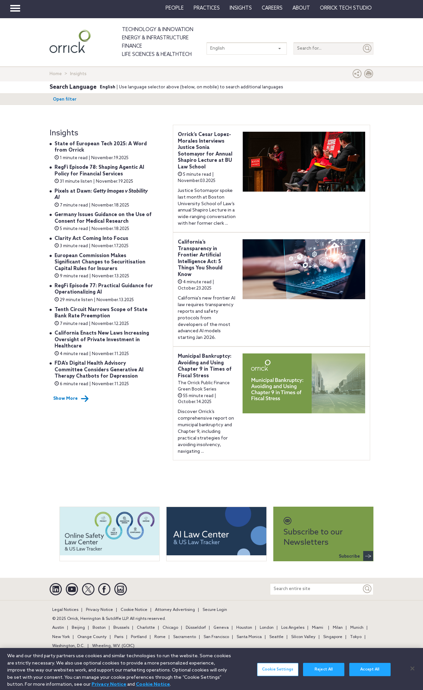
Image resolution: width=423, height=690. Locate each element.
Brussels (121, 627)
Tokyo (356, 637)
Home (56, 73)
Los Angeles (292, 627)
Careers (272, 8)
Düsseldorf (196, 627)
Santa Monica (249, 637)
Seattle (276, 637)
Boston (99, 627)
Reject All (324, 672)
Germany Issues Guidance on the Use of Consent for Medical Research (103, 218)
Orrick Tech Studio (346, 8)
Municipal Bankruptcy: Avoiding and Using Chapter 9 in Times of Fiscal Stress (205, 366)
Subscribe (356, 556)
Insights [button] (241, 8)
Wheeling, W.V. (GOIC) (113, 646)
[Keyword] (367, 589)
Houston (244, 627)
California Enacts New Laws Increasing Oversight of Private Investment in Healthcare (102, 339)
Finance (132, 46)
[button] (357, 75)
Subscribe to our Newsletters (313, 532)
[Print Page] (368, 75)
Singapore (332, 637)
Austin (58, 627)
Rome (160, 637)
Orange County (92, 637)
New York (61, 637)
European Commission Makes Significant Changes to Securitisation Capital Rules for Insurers (100, 262)
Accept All (369, 672)
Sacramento (184, 637)
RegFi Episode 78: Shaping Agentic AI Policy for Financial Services (99, 170)
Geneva (221, 627)
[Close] (412, 672)
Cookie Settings (277, 672)
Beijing (78, 627)
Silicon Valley (303, 637)
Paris (118, 637)
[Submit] (367, 48)
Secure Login (215, 610)
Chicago (170, 627)
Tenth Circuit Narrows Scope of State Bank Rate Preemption (101, 313)
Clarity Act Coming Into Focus (91, 239)
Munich (357, 627)
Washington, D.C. (68, 646)
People (175, 8)
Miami (317, 627)
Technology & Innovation (157, 30)
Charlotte (146, 627)
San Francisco (216, 637)
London (267, 627)
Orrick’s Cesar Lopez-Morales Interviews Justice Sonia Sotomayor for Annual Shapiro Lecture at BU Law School (205, 151)
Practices (207, 8)
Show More (71, 398)
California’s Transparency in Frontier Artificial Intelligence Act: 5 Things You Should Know (200, 258)
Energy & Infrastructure (155, 38)
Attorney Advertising (175, 610)
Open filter (65, 99)
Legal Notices (65, 610)
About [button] (301, 8)
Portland (139, 637)
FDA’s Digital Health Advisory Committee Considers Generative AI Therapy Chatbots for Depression (99, 369)
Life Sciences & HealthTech (157, 55)
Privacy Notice (99, 610)
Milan (338, 627)
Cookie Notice (134, 610)
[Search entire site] (316, 589)
